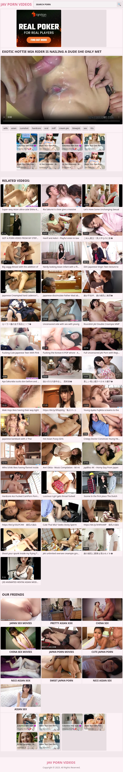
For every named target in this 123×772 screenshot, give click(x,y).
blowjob (76, 128)
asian (13, 128)
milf (54, 128)
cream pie (64, 128)
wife (6, 128)
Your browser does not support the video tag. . (61, 90)
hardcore (36, 128)
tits (92, 128)
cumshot (24, 128)
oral (46, 128)
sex (85, 128)
